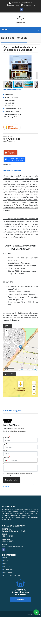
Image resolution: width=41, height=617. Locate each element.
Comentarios (7, 464)
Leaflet (21, 370)
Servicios (6, 566)
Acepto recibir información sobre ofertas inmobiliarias (19, 475)
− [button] (6, 334)
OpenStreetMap (33, 370)
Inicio (5, 558)
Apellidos (6, 444)
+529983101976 (14, 5)
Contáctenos (7, 572)
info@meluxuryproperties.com (13, 546)
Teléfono (6, 457)
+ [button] (6, 331)
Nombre (6, 437)
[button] (35, 56)
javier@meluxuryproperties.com (17, 431)
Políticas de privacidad (11, 575)
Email (5, 450)
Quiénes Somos (9, 569)
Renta (5, 563)
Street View (12, 127)
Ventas (5, 560)
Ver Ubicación (19, 389)
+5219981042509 (29, 5)
